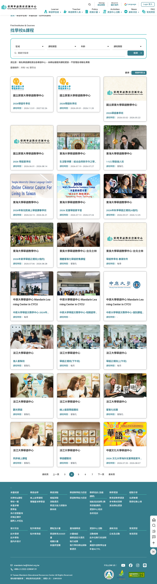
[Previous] (56, 474)
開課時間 (140, 73)
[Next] (101, 474)
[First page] (45, 474)
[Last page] (111, 474)
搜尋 (135, 53)
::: (84, 4)
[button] (148, 4)
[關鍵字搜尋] (71, 53)
